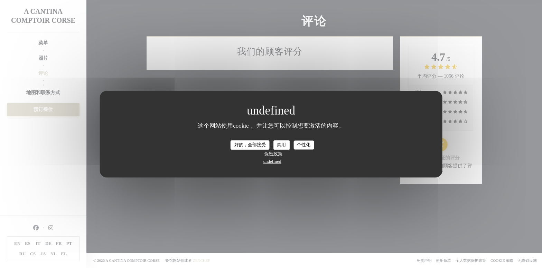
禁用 (281, 144)
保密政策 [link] (273, 153)
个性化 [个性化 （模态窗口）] (303, 144)
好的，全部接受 (250, 144)
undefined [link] (272, 161)
